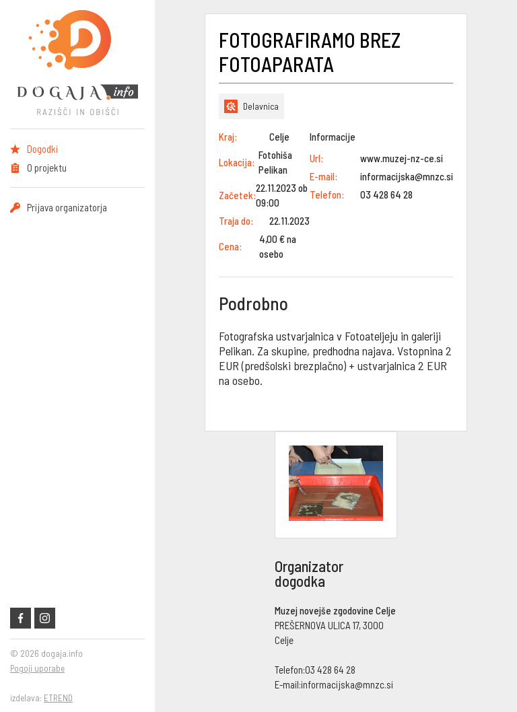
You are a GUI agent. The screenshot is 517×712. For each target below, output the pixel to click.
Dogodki (42, 149)
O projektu (47, 168)
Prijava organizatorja (67, 207)
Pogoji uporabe (37, 668)
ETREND (58, 697)
